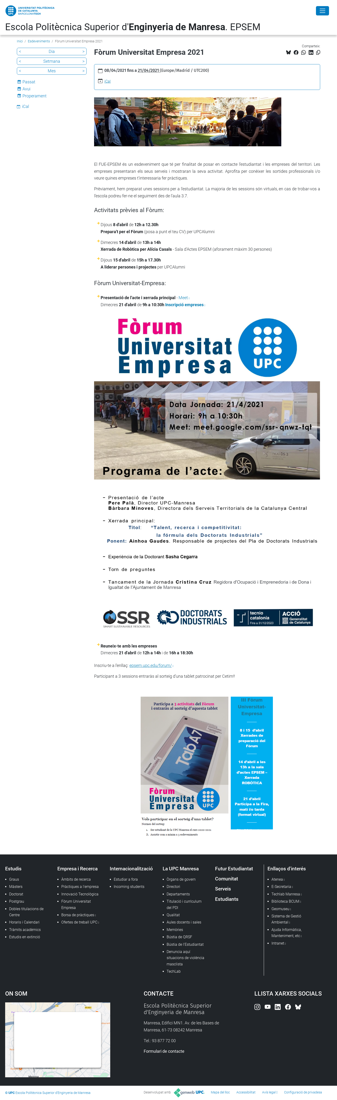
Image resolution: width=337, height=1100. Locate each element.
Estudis (13, 869)
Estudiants (226, 899)
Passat (28, 81)
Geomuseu (280, 909)
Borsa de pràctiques (77, 915)
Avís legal (269, 1092)
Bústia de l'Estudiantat (185, 944)
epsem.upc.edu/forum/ (150, 665)
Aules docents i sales (184, 922)
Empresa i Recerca (77, 869)
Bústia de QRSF (179, 937)
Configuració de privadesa (303, 1092)
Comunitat (226, 879)
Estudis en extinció (24, 937)
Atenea (277, 879)
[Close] (322, 10)
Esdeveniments (39, 41)
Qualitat (173, 915)
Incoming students (129, 886)
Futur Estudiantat (234, 869)
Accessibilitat (246, 1092)
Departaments (178, 894)
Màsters (15, 886)
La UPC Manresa (181, 869)
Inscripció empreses (184, 304)
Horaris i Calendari (24, 922)
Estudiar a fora (126, 879)
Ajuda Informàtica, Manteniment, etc (286, 932)
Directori (173, 886)
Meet (183, 297)
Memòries (175, 929)
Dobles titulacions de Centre (26, 912)
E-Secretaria (281, 886)
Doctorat (16, 894)
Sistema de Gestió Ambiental (286, 919)
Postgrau (16, 901)
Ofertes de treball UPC (79, 922)
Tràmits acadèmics (25, 929)
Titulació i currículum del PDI (184, 904)
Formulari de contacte (164, 1051)
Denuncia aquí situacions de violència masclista (185, 957)
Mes (52, 70)
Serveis (223, 889)
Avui (26, 88)
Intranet (277, 943)
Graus (14, 879)
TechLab (174, 971)
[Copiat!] (318, 52)
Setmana (51, 61)
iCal (107, 81)
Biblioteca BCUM (285, 901)
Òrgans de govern (181, 879)
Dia (52, 51)
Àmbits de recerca (76, 879)
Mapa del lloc (220, 1092)
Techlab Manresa (285, 894)
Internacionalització (131, 869)
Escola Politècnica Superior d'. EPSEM (132, 27)
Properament (34, 95)
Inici (20, 41)
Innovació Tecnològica (80, 894)
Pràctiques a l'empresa (80, 886)
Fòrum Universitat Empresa (76, 904)
